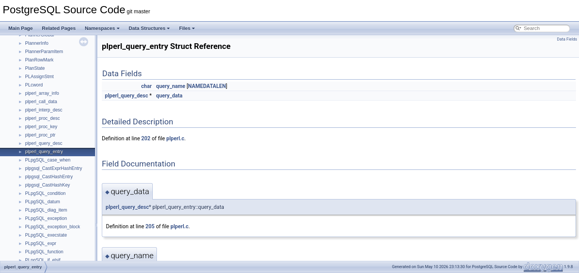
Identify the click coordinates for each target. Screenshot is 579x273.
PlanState (35, 68)
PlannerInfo (36, 43)
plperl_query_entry (44, 151)
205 (150, 226)
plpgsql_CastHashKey (47, 185)
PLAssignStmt (39, 76)
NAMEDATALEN (207, 86)
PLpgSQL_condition (45, 193)
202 (145, 138)
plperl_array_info (42, 93)
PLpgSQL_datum (42, 201)
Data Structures (149, 28)
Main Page (20, 28)
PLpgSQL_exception (46, 218)
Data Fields (567, 39)
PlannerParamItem (44, 51)
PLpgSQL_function (44, 251)
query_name (170, 86)
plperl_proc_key (41, 126)
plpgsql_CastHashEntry (49, 176)
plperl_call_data (41, 101)
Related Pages (59, 28)
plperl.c (175, 138)
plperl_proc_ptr (40, 135)
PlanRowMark (39, 60)
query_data (169, 96)
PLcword (34, 85)
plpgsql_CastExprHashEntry (53, 168)
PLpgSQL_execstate (46, 235)
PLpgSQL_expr (40, 243)
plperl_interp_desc (43, 110)
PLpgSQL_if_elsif (42, 260)
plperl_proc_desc (42, 118)
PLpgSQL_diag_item (46, 210)
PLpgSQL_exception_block (52, 226)
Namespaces (102, 28)
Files (187, 28)
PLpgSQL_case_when (47, 160)
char (146, 86)
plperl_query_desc (43, 143)
